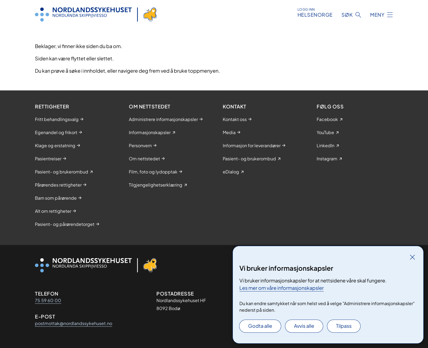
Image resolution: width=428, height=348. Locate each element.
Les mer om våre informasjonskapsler (281, 288)
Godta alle (260, 326)
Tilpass (344, 326)
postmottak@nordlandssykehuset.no (73, 323)
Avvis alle (304, 326)
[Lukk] (412, 257)
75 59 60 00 (48, 300)
